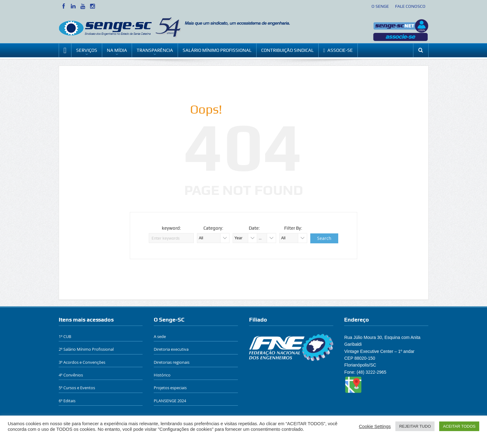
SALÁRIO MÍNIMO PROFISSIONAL (217, 50)
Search (324, 238)
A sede (160, 336)
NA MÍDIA (117, 50)
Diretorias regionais (171, 362)
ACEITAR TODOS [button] (459, 426)
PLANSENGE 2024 (170, 400)
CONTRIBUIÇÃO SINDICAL (287, 50)
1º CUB (65, 336)
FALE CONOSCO (410, 6)
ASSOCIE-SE (338, 50)
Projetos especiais (170, 387)
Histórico (162, 375)
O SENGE (380, 6)
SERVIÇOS (86, 50)
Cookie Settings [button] (375, 426)
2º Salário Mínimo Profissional (86, 349)
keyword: (171, 228)
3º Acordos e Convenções (82, 362)
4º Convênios (71, 375)
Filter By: (293, 228)
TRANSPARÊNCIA (155, 50)
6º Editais (67, 400)
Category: (213, 228)
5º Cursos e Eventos (77, 387)
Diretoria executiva (171, 349)
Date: (254, 228)
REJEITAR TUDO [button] (415, 426)
